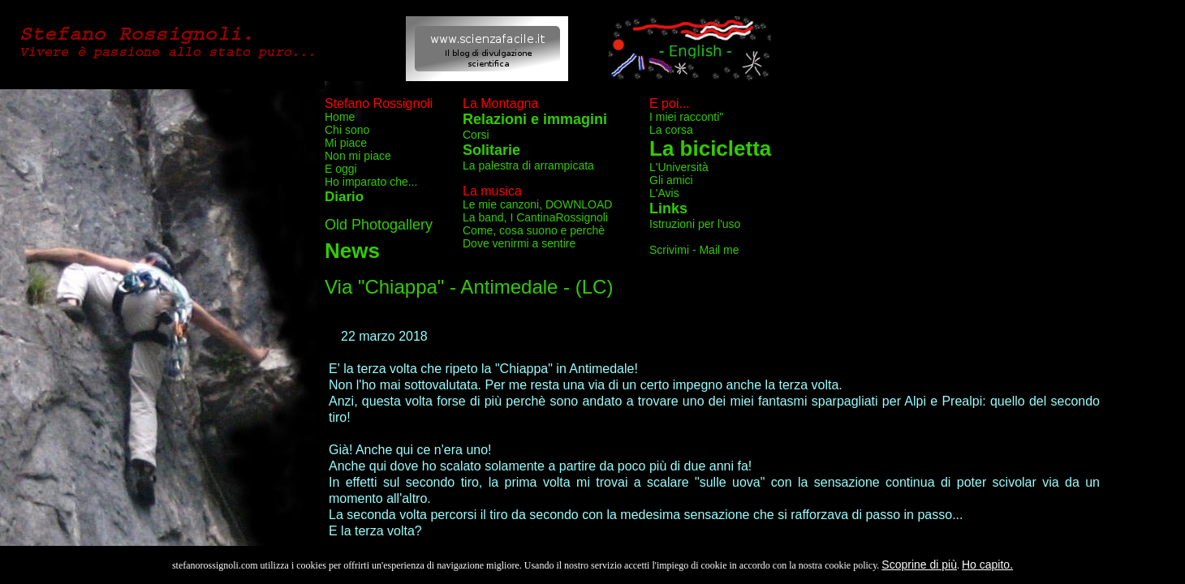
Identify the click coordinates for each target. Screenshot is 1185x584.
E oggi (341, 168)
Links (668, 208)
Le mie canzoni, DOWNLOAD (537, 204)
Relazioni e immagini (535, 119)
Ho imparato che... (371, 181)
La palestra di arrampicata (528, 165)
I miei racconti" (686, 116)
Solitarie (491, 150)
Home (340, 116)
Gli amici (671, 180)
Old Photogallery (379, 225)
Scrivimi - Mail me (694, 249)
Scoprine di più (919, 564)
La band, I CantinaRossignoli (535, 217)
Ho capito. (987, 564)
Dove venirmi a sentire (519, 243)
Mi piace (346, 142)
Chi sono (347, 129)
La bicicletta (710, 148)
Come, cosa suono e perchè (534, 230)
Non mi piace (358, 155)
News (352, 250)
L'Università (679, 167)
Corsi (476, 134)
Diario (344, 196)
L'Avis (664, 193)
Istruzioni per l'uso (694, 223)
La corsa (671, 129)
